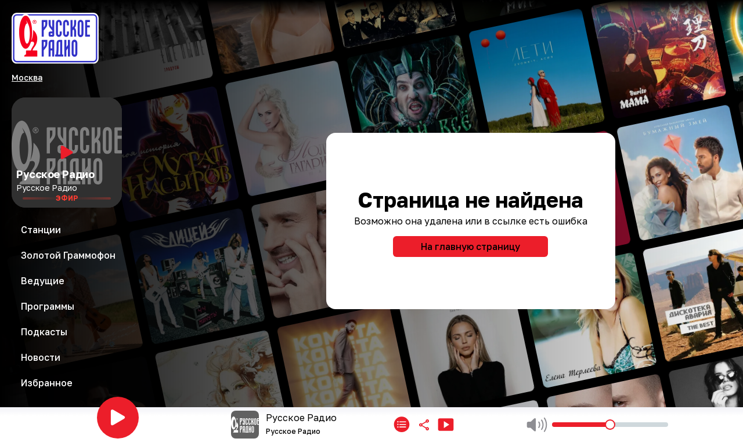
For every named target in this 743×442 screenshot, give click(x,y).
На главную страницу (470, 246)
